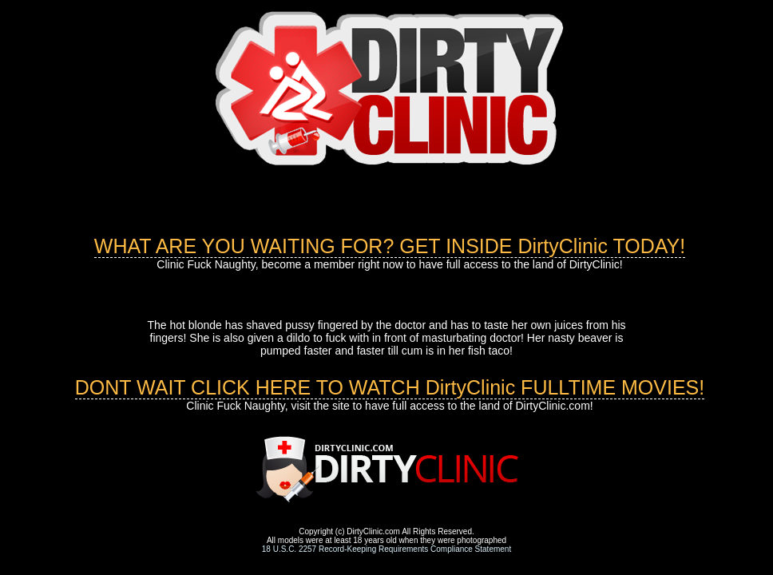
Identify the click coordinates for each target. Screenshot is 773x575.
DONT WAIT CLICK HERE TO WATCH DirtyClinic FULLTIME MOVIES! (390, 387)
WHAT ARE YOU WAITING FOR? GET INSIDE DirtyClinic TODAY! (389, 246)
